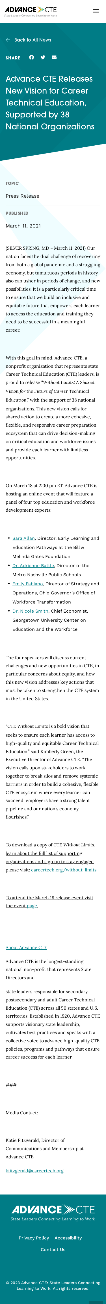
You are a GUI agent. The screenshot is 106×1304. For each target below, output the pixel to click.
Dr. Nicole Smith (30, 611)
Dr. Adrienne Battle (33, 565)
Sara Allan (23, 538)
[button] (96, 11)
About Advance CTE (26, 947)
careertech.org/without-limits (63, 870)
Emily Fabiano (27, 583)
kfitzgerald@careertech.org (35, 1170)
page (32, 905)
